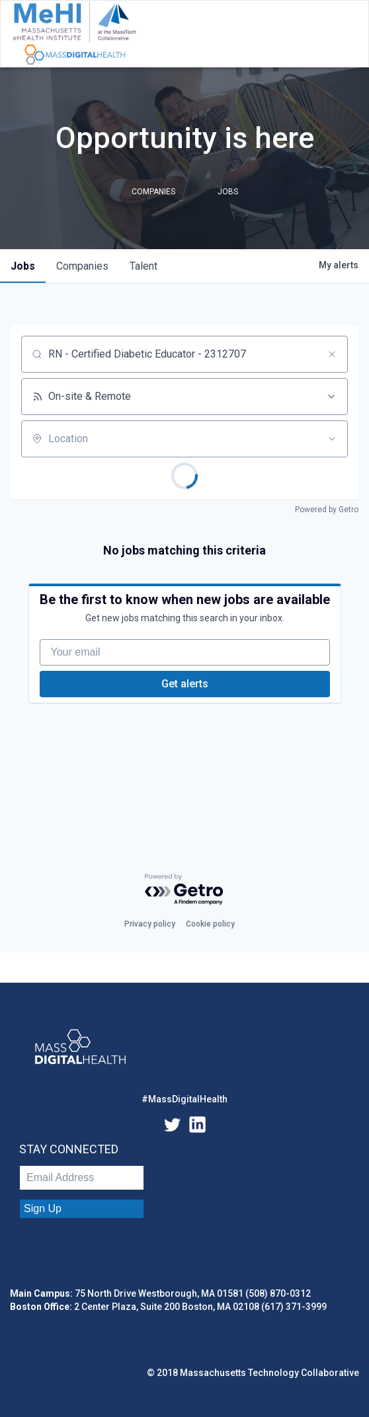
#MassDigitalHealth (184, 1099)
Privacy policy (149, 924)
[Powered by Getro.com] (184, 890)
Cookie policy (210, 924)
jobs (23, 266)
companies (82, 266)
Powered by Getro (326, 509)
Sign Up (43, 1208)
